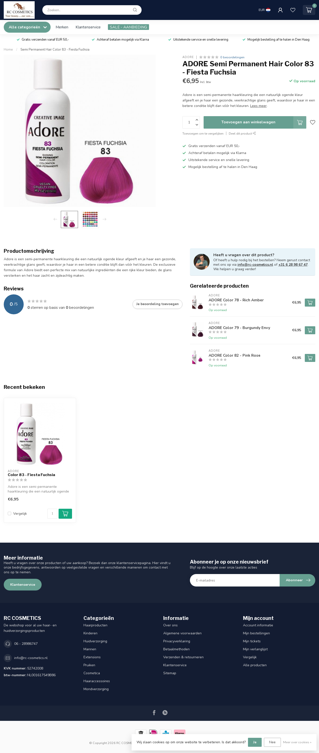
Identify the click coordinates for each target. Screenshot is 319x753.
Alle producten (255, 665)
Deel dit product (242, 133)
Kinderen (90, 633)
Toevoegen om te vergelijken (203, 133)
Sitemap (169, 673)
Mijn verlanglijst (255, 649)
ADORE (188, 57)
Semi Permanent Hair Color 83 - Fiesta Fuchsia (54, 49)
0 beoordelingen (232, 57)
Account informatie (258, 625)
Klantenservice (88, 27)
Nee (272, 742)
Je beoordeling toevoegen (157, 304)
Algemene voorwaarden (182, 633)
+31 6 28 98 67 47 (293, 264)
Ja (254, 742)
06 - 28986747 (26, 643)
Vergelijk (20, 513)
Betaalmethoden (176, 649)
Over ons (170, 625)
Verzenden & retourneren (183, 657)
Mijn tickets (252, 641)
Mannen (89, 649)
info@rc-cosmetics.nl (255, 264)
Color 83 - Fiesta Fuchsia (31, 475)
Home (8, 49)
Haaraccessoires (96, 681)
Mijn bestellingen (256, 633)
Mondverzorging (96, 689)
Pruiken (89, 665)
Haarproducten (95, 625)
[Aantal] (52, 514)
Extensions (92, 657)
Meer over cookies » (297, 742)
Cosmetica (91, 673)
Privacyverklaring (176, 641)
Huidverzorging (95, 641)
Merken (62, 27)
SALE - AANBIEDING (128, 27)
